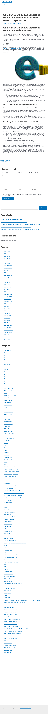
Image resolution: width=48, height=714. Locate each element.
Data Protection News (9, 433)
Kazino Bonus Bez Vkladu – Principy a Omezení (12, 219)
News (5, 545)
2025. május (7, 282)
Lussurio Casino (8, 521)
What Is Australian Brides (10, 607)
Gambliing (6, 452)
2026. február (7, 260)
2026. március (7, 258)
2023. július (7, 334)
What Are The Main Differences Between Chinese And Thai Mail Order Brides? (22, 600)
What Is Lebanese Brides (10, 612)
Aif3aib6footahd (8, 390)
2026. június (7, 251)
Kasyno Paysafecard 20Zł (10, 519)
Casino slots (7, 419)
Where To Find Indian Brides (10, 624)
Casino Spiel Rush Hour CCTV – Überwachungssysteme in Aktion (16, 227)
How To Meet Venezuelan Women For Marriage (15, 497)
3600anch (6, 369)
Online (5, 552)
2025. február (7, 289)
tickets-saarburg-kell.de (9, 588)
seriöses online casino (9, 576)
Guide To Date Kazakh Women (11, 469)
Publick (6, 569)
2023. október (7, 327)
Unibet (5, 595)
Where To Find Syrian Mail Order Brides (13, 631)
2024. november (8, 296)
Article (5, 393)
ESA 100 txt (7, 440)
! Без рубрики (7, 350)
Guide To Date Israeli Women (11, 466)
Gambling (6, 455)
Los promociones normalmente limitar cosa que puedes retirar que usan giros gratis (20, 224)
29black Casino (7, 364)
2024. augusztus (8, 303)
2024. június (7, 308)
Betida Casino (7, 402)
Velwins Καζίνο (7, 597)
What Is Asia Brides (8, 605)
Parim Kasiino (7, 559)
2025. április (7, 284)
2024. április (7, 313)
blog (14, 23)
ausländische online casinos (10, 395)
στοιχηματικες (7, 652)
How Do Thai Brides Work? (10, 485)
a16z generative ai (8, 388)
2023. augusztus (8, 332)
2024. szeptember (8, 301)
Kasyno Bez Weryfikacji (9, 516)
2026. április (7, 256)
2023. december (8, 322)
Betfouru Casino (8, 400)
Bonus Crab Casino (8, 412)
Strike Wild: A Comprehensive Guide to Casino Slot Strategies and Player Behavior (20, 229)
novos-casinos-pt (8, 550)
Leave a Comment (7, 23)
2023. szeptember (8, 330)
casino (5, 416)
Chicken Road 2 (7, 428)
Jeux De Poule (7, 509)
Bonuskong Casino (8, 414)
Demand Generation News (10, 436)
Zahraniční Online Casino (10, 647)
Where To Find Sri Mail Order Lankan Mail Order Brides (16, 628)
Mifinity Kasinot (7, 528)
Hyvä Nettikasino (8, 500)
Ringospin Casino (8, 571)
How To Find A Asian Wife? (10, 488)
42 (4, 376)
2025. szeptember (8, 272)
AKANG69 (7, 1)
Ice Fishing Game (8, 502)
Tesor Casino (7, 585)
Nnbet (5, 547)
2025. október (7, 270)
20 (4, 359)
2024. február (7, 318)
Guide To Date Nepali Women (11, 474)
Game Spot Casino (8, 459)
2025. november (8, 268)
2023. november (8, 325)
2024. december (8, 294)
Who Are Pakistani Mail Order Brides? (13, 633)
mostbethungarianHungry (10, 535)
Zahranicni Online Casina (10, 645)
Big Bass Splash (8, 405)
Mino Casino (7, 533)
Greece (5, 464)
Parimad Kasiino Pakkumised (11, 562)
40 (4, 374)
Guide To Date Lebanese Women (11, 471)
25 (4, 362)
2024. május (7, 310)
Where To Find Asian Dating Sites (12, 619)
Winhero (6, 640)
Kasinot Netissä (8, 514)
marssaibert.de (7, 526)
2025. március (7, 287)
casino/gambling (8, 421)
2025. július (7, 277)
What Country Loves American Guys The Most (15, 602)
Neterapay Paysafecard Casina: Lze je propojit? (15, 543)
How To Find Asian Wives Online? (12, 490)
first (5, 445)
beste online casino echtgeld (10, 397)
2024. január (7, 320)
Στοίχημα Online (8, 650)
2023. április (7, 337)
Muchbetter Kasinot (8, 538)
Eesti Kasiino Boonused (9, 438)
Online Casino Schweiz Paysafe (11, 557)
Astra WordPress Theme (25, 708)
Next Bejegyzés (4, 161)
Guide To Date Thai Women (10, 476)
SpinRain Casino (8, 581)
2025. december (8, 265)
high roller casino (8, 483)
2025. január (7, 291)
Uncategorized (7, 593)
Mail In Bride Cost (8, 524)
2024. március (7, 315)
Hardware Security (8, 478)
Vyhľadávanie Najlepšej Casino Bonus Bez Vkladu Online (14, 222)
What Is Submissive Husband (11, 614)
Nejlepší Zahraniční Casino (10, 540)
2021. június (7, 339)
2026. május (7, 253)
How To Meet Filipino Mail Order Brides (13, 495)
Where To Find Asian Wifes (10, 621)
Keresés (3, 205)
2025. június (7, 280)
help (5, 481)
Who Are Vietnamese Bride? (10, 638)
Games (5, 462)
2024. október (7, 299)
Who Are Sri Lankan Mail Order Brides (13, 635)
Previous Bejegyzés (5, 160)
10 (4, 355)
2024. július (7, 306)
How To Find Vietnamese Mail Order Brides (14, 493)
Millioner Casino (8, 531)
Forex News (7, 447)
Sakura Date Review (8, 574)
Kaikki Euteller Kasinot (9, 512)
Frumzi (5, 450)
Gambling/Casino (8, 457)
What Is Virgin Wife (8, 616)
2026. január (7, 263)
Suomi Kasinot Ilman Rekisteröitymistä (13, 583)
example (6, 443)
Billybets (6, 407)
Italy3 (5, 507)
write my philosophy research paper (12, 48)
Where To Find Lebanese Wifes (11, 626)
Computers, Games (8, 431)
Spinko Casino (7, 578)
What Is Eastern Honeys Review (11, 609)
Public (5, 566)
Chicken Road (7, 426)
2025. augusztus (8, 275)
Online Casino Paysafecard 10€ (11, 555)
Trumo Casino (7, 590)
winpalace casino (8, 643)
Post (5, 564)
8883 (5, 386)
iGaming (6, 505)
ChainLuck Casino (8, 424)
